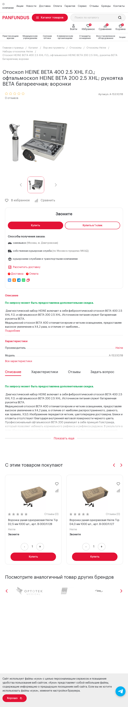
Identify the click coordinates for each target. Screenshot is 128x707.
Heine (119, 348)
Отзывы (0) (51, 514)
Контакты (119, 6)
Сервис (82, 6)
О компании (8, 6)
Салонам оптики (47, 37)
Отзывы (94, 6)
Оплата (57, 6)
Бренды (106, 6)
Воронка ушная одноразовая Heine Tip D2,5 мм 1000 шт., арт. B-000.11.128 (33, 522)
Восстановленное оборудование (105, 37)
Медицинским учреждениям (30, 37)
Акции (19, 6)
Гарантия (69, 6)
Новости (31, 6)
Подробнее (12, 330)
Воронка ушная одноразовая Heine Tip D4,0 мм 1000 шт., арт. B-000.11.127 (94, 522)
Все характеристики (18, 361)
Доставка (44, 6)
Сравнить (45, 200)
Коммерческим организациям (65, 37)
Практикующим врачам (10, 37)
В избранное (17, 200)
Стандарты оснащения (85, 37)
